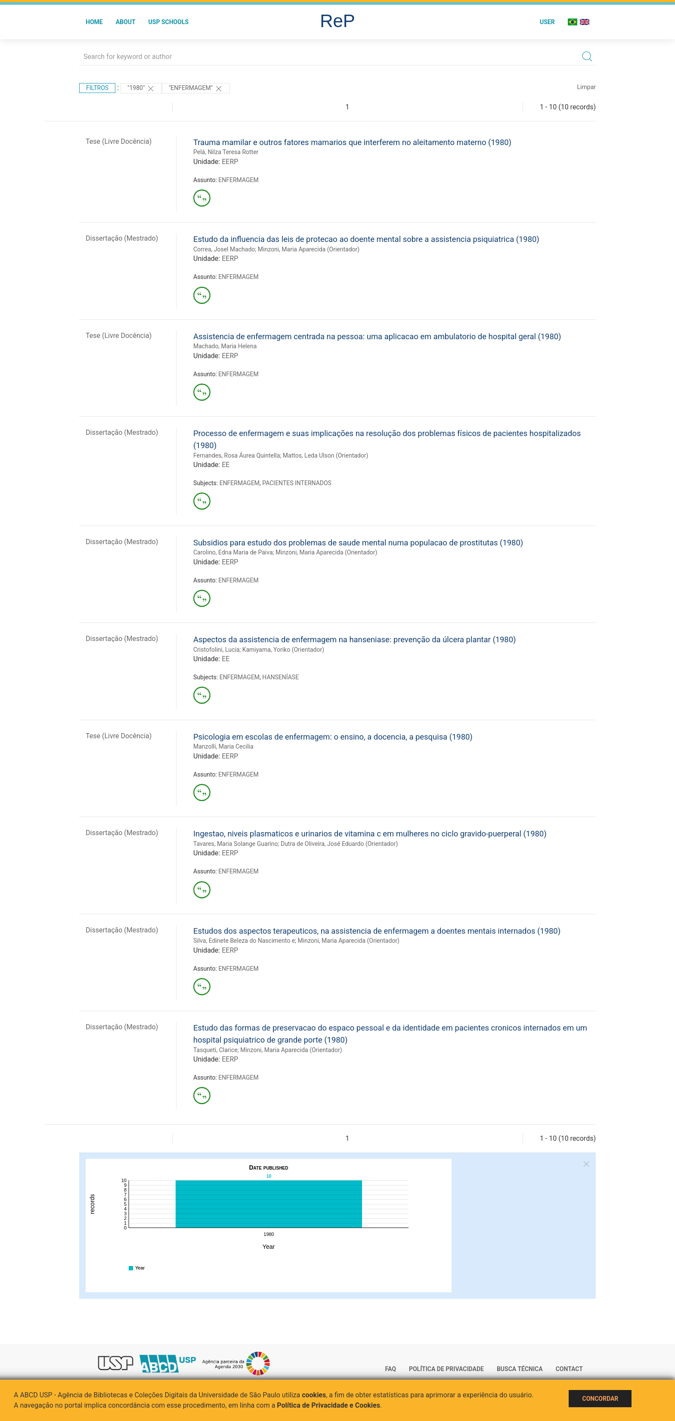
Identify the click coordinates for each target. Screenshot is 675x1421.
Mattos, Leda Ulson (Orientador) (325, 455)
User (547, 22)
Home (94, 22)
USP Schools (169, 22)
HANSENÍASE (280, 677)
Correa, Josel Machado (224, 249)
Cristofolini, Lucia (216, 649)
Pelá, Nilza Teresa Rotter (225, 152)
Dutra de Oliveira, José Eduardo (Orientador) (339, 843)
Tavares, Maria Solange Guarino (235, 843)
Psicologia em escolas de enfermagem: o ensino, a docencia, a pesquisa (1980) (333, 736)
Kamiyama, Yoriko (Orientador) (283, 649)
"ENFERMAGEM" (196, 88)
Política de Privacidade (446, 1368)
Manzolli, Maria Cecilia (223, 746)
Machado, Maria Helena (225, 346)
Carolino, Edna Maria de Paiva (233, 552)
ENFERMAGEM (238, 179)
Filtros (97, 87)
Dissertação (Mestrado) (122, 238)
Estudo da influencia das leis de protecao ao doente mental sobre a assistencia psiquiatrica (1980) (366, 239)
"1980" (141, 88)
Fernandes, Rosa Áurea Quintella (236, 455)
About (126, 22)
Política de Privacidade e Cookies (328, 1405)
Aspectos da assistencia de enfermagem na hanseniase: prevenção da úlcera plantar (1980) (354, 639)
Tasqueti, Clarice (215, 1049)
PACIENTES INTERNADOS (296, 483)
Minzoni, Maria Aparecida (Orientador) (308, 249)
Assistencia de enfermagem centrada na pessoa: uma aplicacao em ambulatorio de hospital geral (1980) (377, 336)
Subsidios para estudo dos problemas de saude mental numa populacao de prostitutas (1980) (358, 542)
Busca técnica (520, 1368)
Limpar (586, 87)
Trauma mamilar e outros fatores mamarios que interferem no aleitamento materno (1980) (352, 142)
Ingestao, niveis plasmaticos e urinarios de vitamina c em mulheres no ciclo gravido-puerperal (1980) (370, 833)
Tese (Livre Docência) (119, 141)
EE (225, 465)
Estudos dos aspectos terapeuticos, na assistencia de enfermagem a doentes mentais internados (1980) (376, 930)
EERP (230, 162)
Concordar (600, 1398)
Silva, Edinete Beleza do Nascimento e (244, 940)
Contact (569, 1368)
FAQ (390, 1368)
